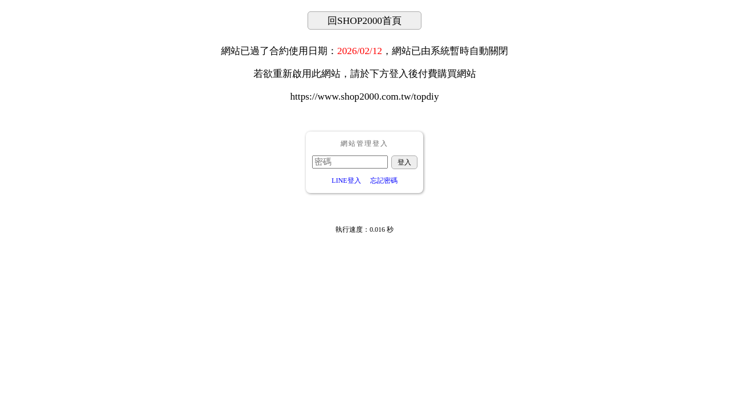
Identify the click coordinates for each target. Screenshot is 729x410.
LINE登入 (346, 180)
